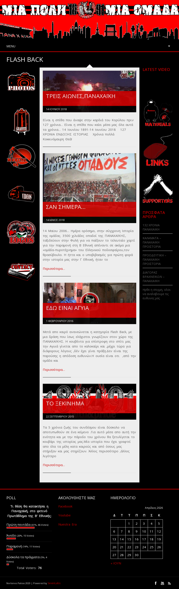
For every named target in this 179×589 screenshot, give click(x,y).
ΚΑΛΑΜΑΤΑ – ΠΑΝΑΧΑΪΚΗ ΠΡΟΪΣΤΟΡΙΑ (152, 242)
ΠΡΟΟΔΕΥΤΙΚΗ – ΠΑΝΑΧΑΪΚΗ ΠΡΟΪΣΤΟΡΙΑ (154, 259)
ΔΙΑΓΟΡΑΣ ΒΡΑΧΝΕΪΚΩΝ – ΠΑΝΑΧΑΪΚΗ (154, 276)
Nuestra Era (67, 524)
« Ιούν (116, 563)
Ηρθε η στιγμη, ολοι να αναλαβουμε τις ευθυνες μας (156, 294)
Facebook (65, 506)
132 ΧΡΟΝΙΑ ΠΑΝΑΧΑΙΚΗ (151, 227)
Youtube (64, 515)
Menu (10, 46)
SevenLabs (54, 583)
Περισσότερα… (54, 268)
